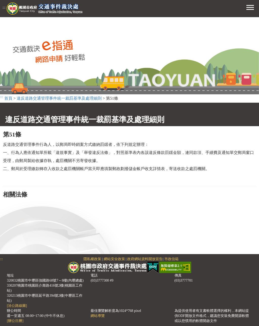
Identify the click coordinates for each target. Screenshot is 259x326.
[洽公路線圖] (17, 306)
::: (4, 7)
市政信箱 (171, 259)
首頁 (8, 98)
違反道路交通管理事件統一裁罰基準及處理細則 (59, 98)
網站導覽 (98, 316)
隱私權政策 (92, 259)
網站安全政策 (114, 259)
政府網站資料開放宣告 (145, 259)
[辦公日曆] (15, 321)
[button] (250, 7)
